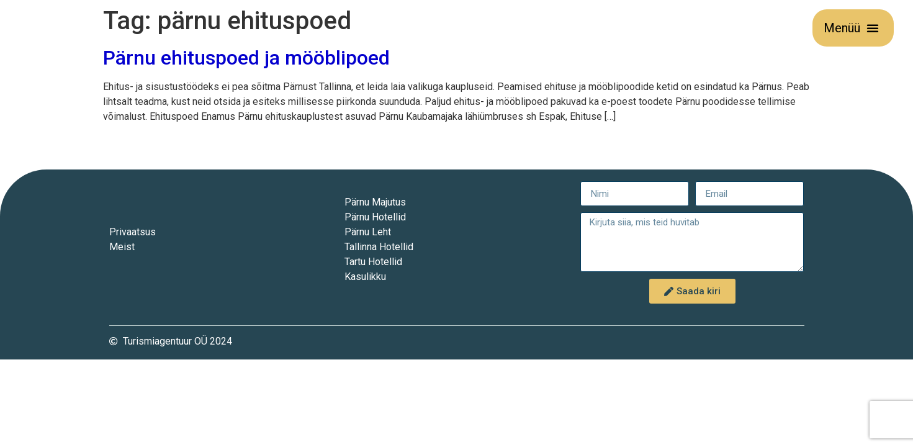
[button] (872, 28)
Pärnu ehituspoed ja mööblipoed (246, 58)
